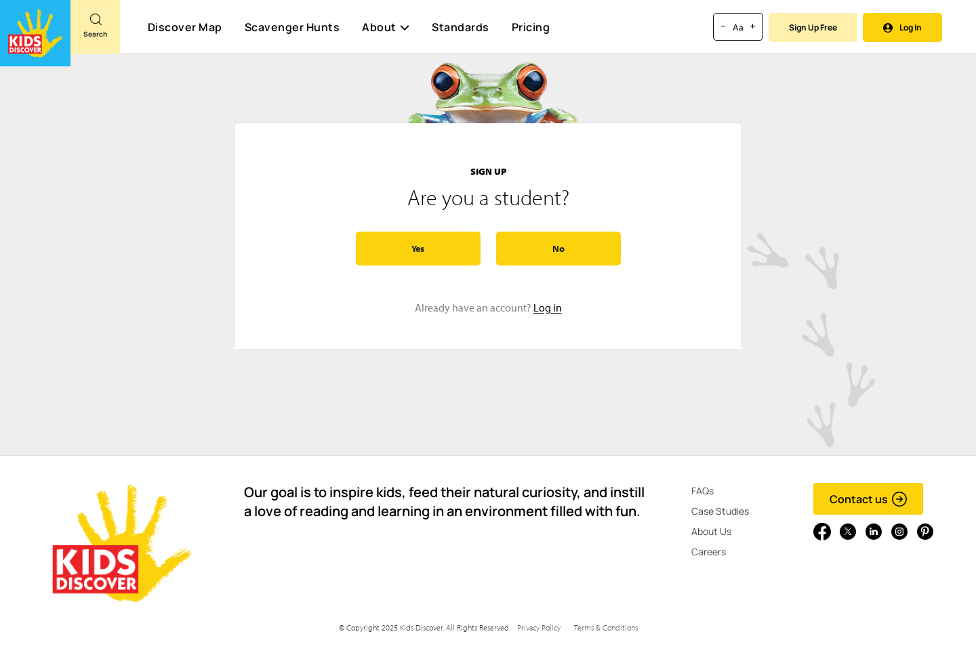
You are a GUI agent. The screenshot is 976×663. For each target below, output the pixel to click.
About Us (711, 531)
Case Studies (720, 511)
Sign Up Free (813, 27)
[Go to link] (35, 33)
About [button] (385, 27)
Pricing (531, 27)
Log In (902, 27)
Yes (417, 248)
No (558, 248)
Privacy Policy (539, 627)
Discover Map (185, 27)
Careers (708, 551)
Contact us (869, 499)
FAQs (702, 490)
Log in (547, 307)
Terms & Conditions (606, 627)
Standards (460, 27)
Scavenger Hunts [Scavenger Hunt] (292, 27)
